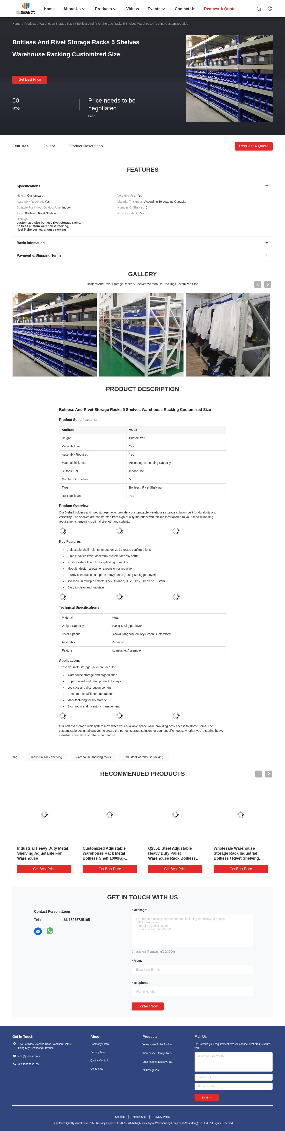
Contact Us (96, 1068)
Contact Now (148, 1006)
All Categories (150, 1070)
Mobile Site (139, 1116)
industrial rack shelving (46, 757)
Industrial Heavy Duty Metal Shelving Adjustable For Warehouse (42, 853)
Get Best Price (29, 79)
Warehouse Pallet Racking (157, 1044)
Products (30, 23)
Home (16, 23)
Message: (140, 910)
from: (137, 960)
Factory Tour (97, 1052)
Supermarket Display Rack (157, 1061)
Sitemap (119, 1116)
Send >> (206, 1097)
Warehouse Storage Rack (56, 23)
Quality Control (99, 1060)
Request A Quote (254, 146)
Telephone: (141, 982)
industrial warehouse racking (144, 757)
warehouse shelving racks (93, 757)
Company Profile (100, 1044)
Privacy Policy (162, 1116)
